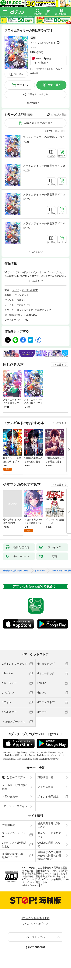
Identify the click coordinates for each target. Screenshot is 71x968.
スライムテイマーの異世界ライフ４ (44, 223)
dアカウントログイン (14, 806)
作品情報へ (33, 102)
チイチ (33, 43)
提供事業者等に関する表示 (49, 825)
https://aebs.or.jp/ (33, 885)
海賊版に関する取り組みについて (14, 855)
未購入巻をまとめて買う (38, 122)
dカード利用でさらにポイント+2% (45, 69)
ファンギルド (21, 295)
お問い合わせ (10, 796)
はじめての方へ (14, 777)
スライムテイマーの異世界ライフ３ (44, 194)
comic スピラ (23, 305)
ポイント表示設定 (48, 796)
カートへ (22, 84)
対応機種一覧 (45, 777)
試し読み (18, 74)
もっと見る (58, 364)
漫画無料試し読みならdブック (16, 571)
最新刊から (60, 131)
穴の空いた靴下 (48, 43)
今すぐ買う (54, 84)
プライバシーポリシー (14, 835)
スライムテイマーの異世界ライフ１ (44, 137)
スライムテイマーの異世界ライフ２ (44, 165)
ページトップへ (35, 937)
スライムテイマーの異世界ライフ (34, 310)
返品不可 (34, 73)
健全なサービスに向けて (49, 835)
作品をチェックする (38, 94)
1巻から (49, 131)
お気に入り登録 (58, 114)
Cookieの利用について (49, 844)
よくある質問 (45, 786)
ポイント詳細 (39, 62)
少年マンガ (22, 300)
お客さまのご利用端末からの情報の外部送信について (49, 855)
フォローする (58, 43)
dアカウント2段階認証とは (14, 844)
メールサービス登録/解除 (14, 787)
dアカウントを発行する (36, 918)
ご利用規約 (8, 825)
